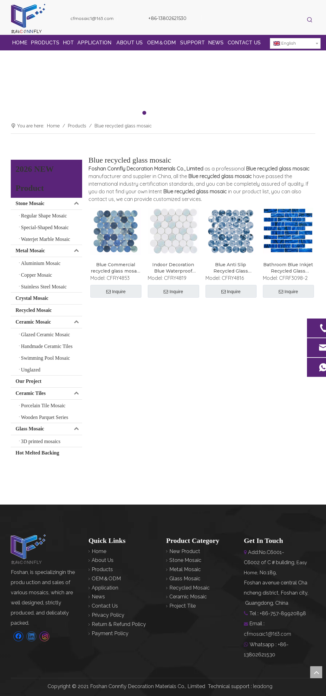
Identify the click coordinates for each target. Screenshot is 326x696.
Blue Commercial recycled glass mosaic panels (115, 268)
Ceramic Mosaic (49, 322)
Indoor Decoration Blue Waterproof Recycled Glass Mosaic (173, 268)
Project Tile (182, 606)
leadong (262, 686)
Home (99, 551)
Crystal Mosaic (32, 298)
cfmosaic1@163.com (92, 18)
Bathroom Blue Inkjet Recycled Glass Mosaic (288, 268)
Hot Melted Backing (37, 452)
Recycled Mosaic (34, 310)
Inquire (116, 291)
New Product (184, 551)
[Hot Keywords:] (310, 20)
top (316, 672)
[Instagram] (243, 19)
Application (105, 588)
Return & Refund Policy (119, 624)
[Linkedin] (233, 19)
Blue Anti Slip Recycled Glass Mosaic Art (230, 268)
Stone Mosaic (49, 203)
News (98, 597)
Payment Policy (110, 633)
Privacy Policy (108, 615)
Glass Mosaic (49, 429)
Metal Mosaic (49, 251)
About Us (103, 560)
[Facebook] (222, 19)
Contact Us (105, 606)
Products (102, 569)
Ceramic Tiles (49, 393)
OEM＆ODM (106, 579)
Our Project (29, 381)
